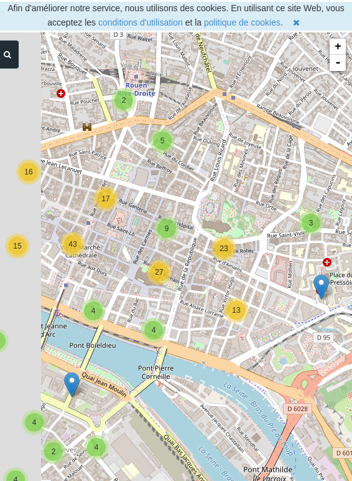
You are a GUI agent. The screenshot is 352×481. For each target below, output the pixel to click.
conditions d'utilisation (140, 22)
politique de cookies (242, 22)
